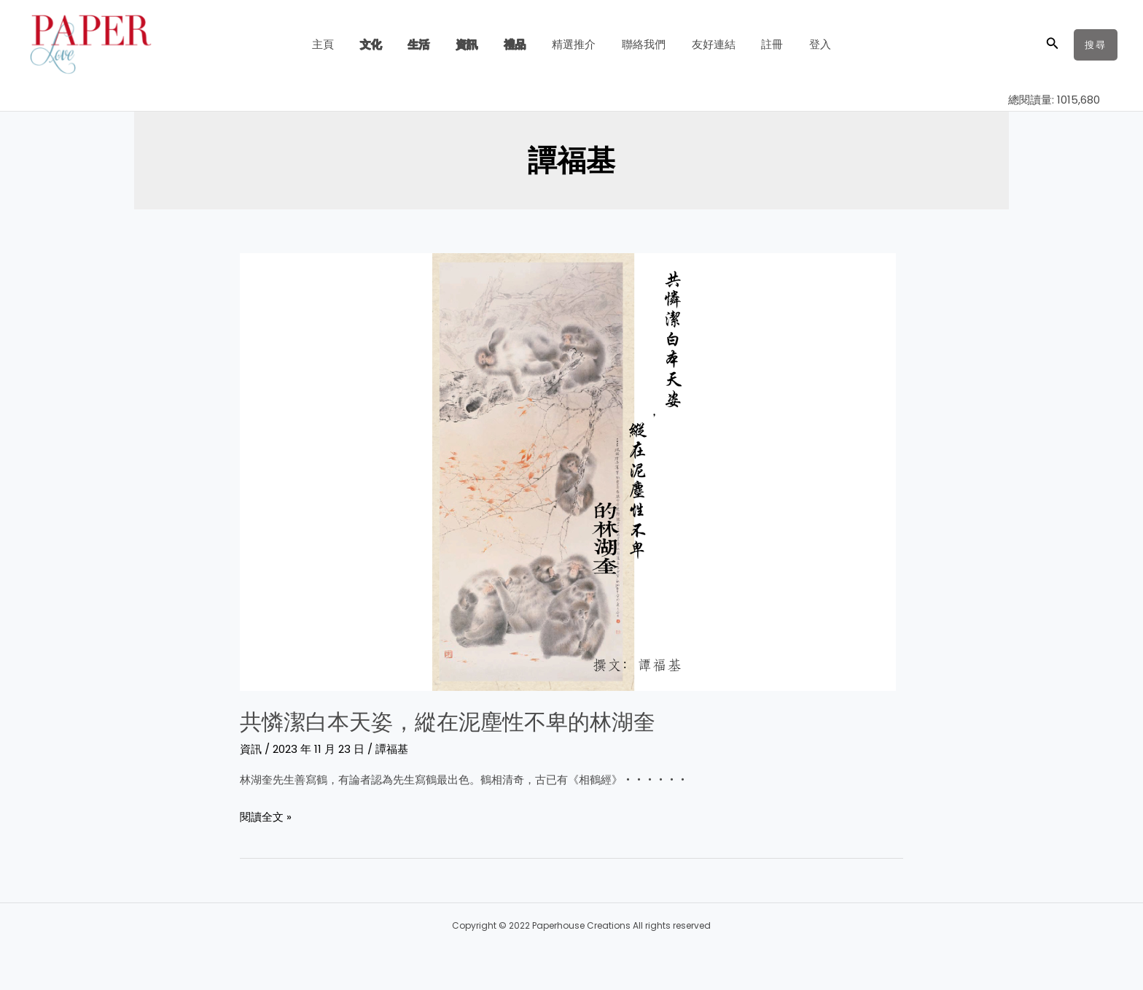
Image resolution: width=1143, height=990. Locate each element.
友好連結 (703, 44)
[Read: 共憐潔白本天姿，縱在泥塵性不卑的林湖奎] (568, 471)
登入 (801, 44)
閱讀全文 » (266, 815)
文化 (386, 44)
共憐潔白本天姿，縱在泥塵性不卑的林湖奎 (447, 721)
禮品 (517, 44)
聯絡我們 (637, 44)
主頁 (342, 44)
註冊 (757, 44)
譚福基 (391, 748)
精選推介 (571, 44)
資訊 (473, 44)
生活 (429, 44)
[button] (1052, 44)
